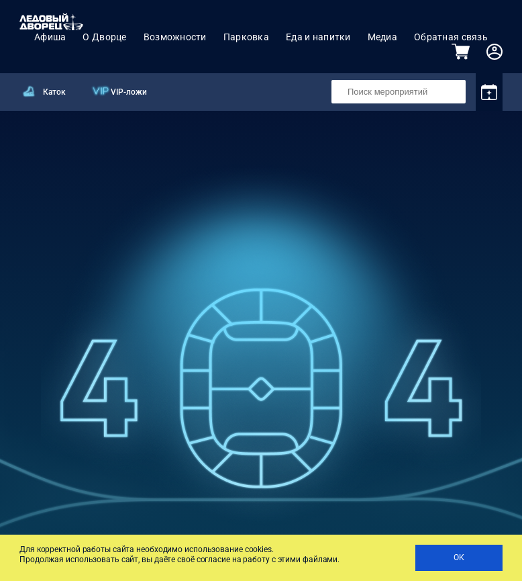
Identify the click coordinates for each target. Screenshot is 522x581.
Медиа (382, 37)
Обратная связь (451, 37)
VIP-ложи (129, 92)
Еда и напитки (318, 37)
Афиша (50, 37)
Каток (54, 92)
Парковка (246, 37)
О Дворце (104, 37)
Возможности (175, 37)
